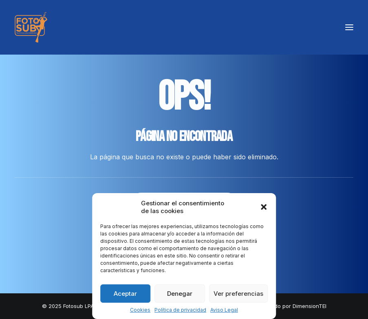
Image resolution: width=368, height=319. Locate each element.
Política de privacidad (180, 310)
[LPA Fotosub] (31, 27)
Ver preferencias (238, 293)
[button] (264, 207)
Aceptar (125, 293)
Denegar (179, 293)
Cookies (140, 310)
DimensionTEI (309, 306)
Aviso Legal (224, 310)
